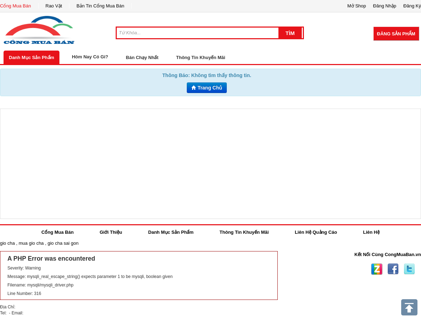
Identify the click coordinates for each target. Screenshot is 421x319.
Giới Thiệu (111, 232)
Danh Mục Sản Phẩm (31, 57)
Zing (376, 269)
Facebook (393, 269)
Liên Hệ (371, 232)
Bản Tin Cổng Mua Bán (100, 5)
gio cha (7, 243)
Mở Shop (356, 5)
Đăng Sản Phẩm (396, 33)
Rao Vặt (54, 5)
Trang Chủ (207, 88)
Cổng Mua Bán (15, 5)
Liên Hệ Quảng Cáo (316, 232)
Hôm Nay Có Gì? (90, 56)
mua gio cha (31, 243)
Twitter (409, 269)
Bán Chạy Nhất (142, 57)
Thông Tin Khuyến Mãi (200, 57)
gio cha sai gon (62, 243)
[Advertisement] (210, 163)
